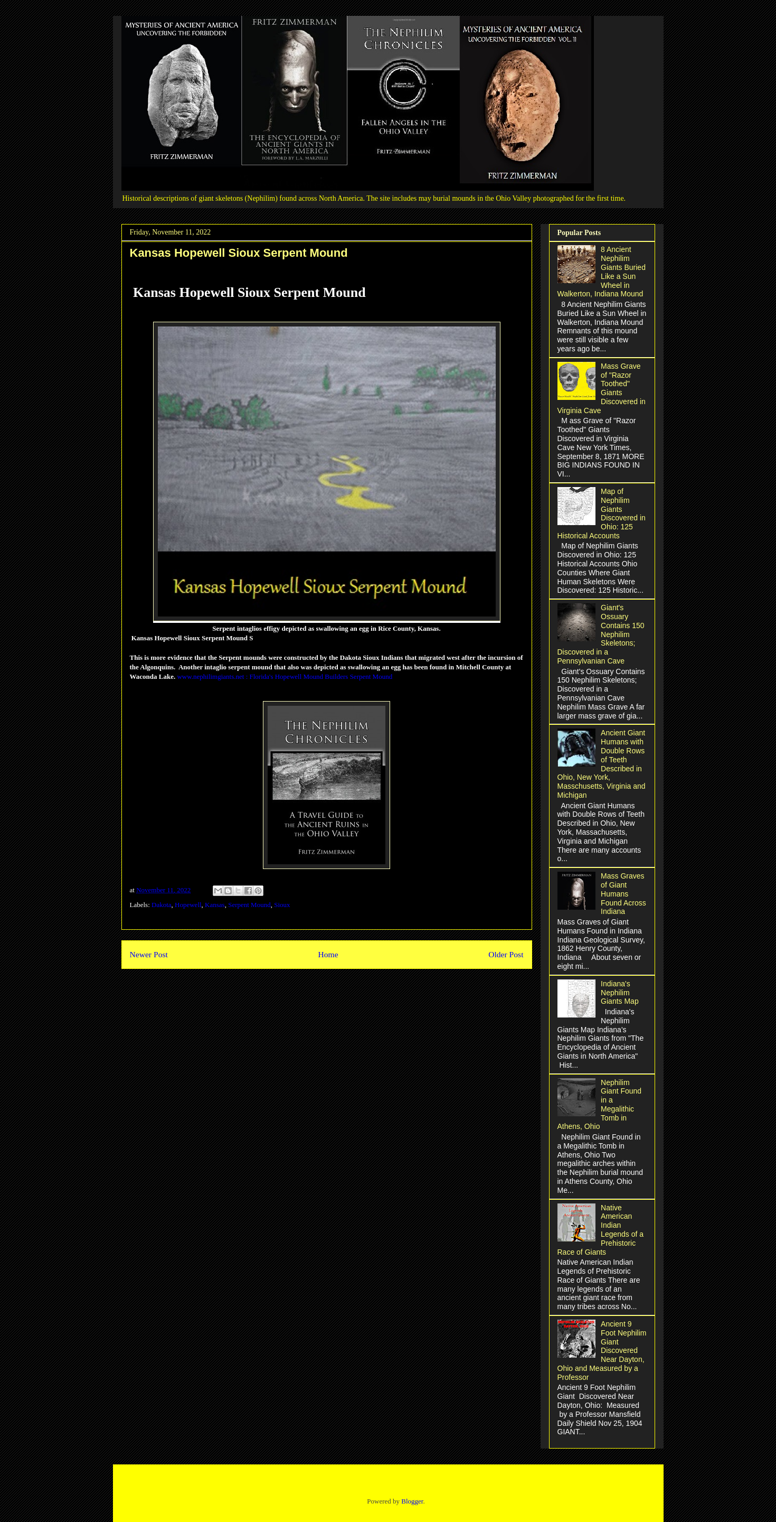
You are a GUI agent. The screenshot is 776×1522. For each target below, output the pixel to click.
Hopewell (188, 905)
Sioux (282, 905)
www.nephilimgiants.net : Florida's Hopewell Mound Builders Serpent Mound (284, 676)
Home (328, 954)
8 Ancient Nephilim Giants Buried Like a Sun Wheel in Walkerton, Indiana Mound (601, 271)
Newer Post (149, 954)
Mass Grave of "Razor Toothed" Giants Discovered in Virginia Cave (601, 388)
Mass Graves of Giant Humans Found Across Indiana (623, 894)
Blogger (412, 1501)
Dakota (162, 905)
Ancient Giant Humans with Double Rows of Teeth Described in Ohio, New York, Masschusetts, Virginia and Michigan (601, 764)
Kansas (215, 905)
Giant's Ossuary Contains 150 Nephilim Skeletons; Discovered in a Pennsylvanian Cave (601, 634)
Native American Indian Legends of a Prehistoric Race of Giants (600, 1229)
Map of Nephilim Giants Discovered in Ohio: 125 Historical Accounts (601, 513)
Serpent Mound (249, 905)
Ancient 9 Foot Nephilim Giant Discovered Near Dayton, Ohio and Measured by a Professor (602, 1350)
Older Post (505, 954)
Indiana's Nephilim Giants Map (620, 992)
